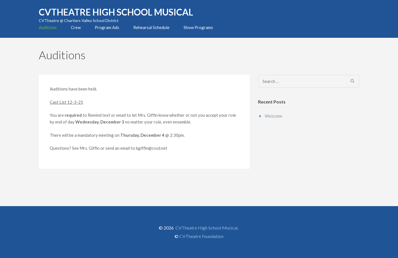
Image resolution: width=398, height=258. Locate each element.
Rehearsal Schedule (151, 27)
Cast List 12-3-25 (66, 102)
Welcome (273, 115)
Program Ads (107, 27)
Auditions (48, 27)
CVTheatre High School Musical (116, 11)
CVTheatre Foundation (201, 236)
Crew (76, 27)
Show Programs (198, 27)
